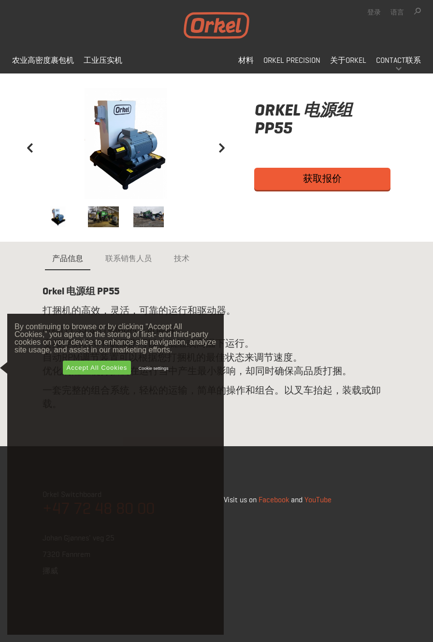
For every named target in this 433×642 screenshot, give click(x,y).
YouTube (318, 500)
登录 (374, 12)
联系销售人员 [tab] (128, 259)
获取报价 (322, 179)
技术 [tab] (181, 259)
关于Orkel (348, 61)
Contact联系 (398, 61)
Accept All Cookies (97, 367)
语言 (397, 12)
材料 (246, 61)
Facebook (274, 500)
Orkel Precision (291, 61)
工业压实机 (103, 61)
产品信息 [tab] (67, 259)
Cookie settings (154, 368)
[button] (30, 171)
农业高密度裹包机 (43, 61)
